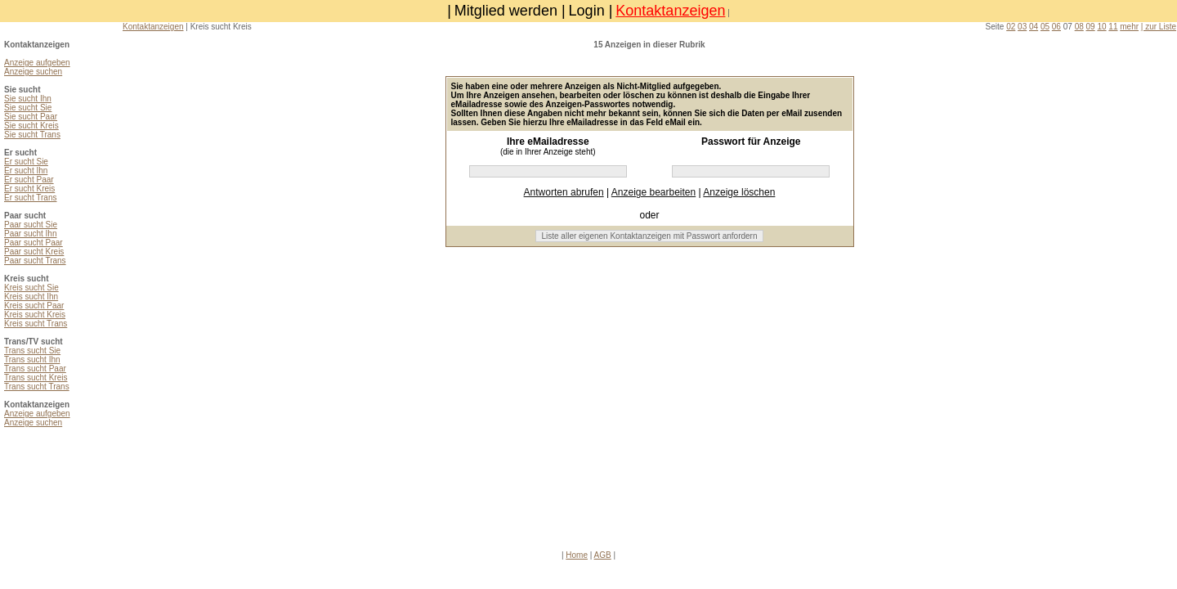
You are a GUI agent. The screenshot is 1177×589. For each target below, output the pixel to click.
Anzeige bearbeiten (653, 192)
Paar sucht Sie (30, 224)
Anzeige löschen (739, 192)
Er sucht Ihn (25, 170)
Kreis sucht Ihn (31, 296)
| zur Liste (1158, 26)
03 (1022, 26)
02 (1010, 26)
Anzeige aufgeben (37, 62)
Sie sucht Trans (32, 134)
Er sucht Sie (26, 161)
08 (1079, 26)
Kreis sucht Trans (35, 323)
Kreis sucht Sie (31, 287)
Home (577, 555)
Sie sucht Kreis (31, 125)
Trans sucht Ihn (32, 359)
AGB (602, 555)
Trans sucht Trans (36, 386)
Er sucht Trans (30, 197)
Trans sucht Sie (32, 350)
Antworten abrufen (564, 192)
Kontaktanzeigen (670, 10)
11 (1112, 26)
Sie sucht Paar (30, 116)
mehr (1129, 26)
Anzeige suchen (33, 71)
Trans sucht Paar (35, 368)
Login (587, 10)
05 (1045, 26)
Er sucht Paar (29, 179)
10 (1101, 26)
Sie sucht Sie (27, 107)
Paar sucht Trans (35, 260)
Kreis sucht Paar (34, 305)
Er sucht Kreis (29, 188)
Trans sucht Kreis (35, 377)
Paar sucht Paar (33, 242)
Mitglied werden (505, 10)
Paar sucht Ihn (30, 233)
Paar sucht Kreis (34, 251)
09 (1090, 26)
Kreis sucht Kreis (34, 314)
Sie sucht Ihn (27, 98)
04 (1033, 26)
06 (1056, 26)
